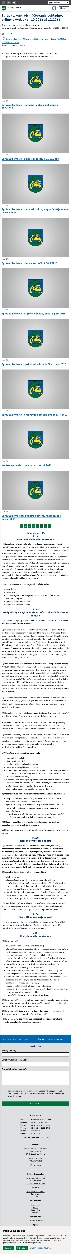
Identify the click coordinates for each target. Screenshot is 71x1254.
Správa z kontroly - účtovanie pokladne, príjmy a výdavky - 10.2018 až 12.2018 (35, 28)
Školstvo (35, 1213)
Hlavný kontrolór (32, 25)
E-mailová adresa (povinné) (14, 1059)
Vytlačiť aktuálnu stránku (35, 1191)
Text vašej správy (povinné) (14, 1069)
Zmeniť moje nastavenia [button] (40, 1248)
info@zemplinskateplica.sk (35, 1158)
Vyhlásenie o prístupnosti (35, 1178)
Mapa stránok (35, 1194)
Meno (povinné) (9, 1050)
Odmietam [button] (22, 1248)
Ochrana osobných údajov (35, 1183)
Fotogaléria (35, 1210)
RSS (35, 1225)
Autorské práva (35, 1181)
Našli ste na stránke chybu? (57, 1039)
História (35, 1207)
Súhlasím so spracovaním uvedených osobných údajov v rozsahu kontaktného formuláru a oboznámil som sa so (36, 1094)
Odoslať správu (35, 1103)
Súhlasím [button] (9, 1248)
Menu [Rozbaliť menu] (64, 8)
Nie (43, 1039)
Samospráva (17, 25)
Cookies (35, 1197)
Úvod (5, 25)
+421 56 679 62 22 (35, 1161)
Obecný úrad (35, 1205)
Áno (39, 1039)
